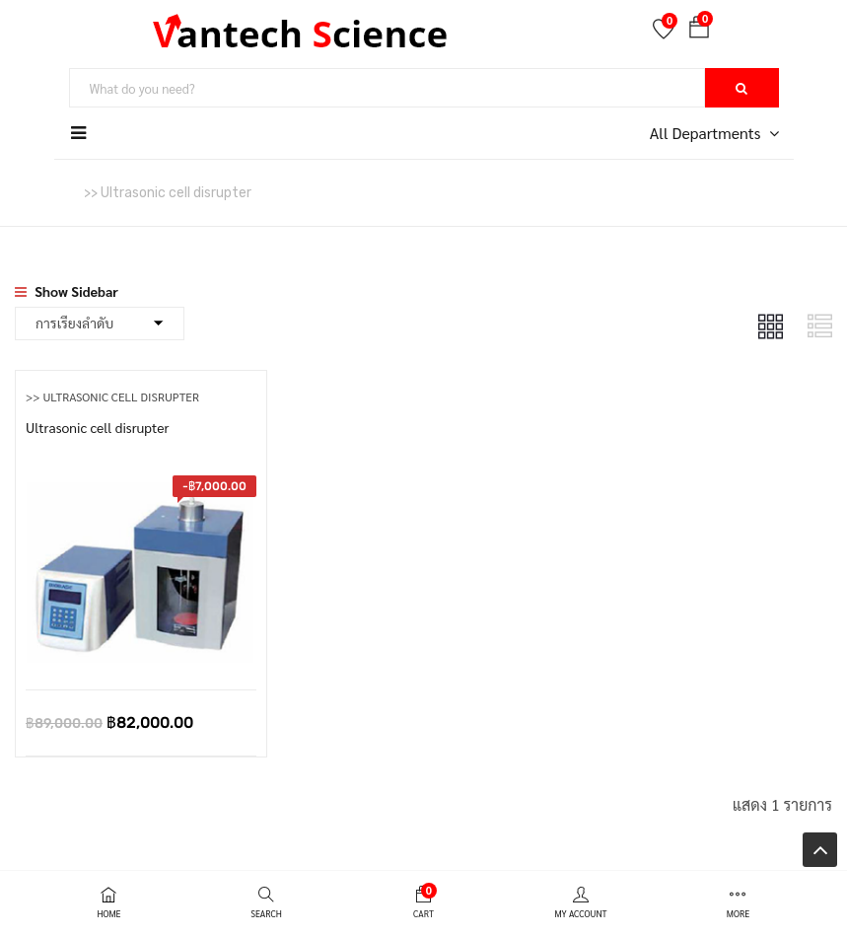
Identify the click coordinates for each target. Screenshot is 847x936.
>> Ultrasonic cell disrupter (112, 396)
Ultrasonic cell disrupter (97, 427)
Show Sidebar (66, 291)
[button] (699, 30)
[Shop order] (99, 323)
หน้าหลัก (39, 191)
